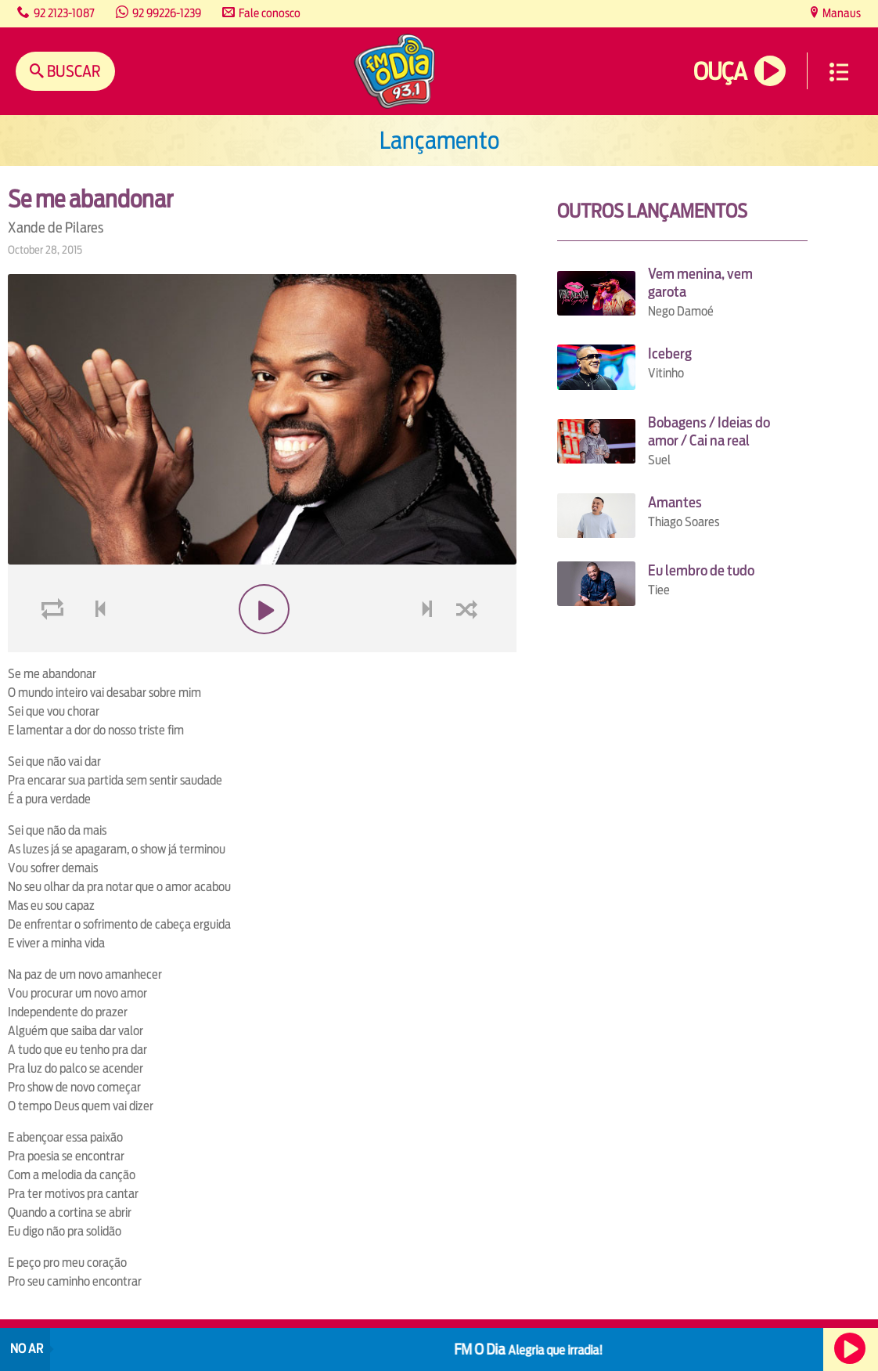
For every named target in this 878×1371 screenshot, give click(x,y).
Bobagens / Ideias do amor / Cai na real (709, 431)
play (262, 646)
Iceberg (670, 353)
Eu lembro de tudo (701, 570)
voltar (95, 646)
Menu (838, 72)
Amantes (675, 502)
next (429, 646)
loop (55, 646)
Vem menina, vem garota (700, 282)
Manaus (840, 13)
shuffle (469, 646)
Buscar (72, 71)
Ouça (720, 71)
